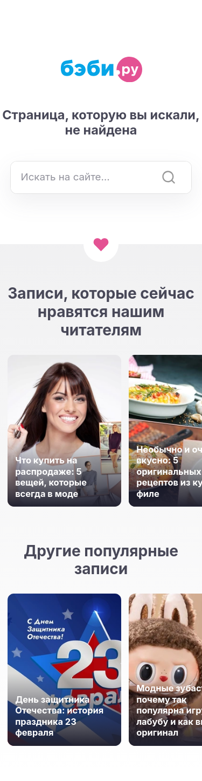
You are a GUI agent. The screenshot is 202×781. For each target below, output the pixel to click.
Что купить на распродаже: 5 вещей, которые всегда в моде (51, 477)
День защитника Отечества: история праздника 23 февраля (59, 716)
